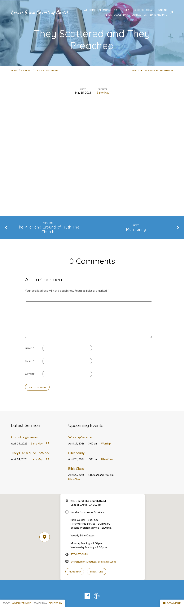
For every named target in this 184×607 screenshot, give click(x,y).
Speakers (151, 70)
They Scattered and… (46, 70)
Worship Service (80, 437)
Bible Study (76, 453)
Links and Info (159, 15)
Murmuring (136, 229)
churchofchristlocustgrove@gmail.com (93, 561)
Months (166, 70)
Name (29, 348)
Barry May (103, 92)
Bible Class (107, 459)
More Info (75, 571)
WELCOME (89, 10)
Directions (96, 571)
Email (29, 361)
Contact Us (139, 15)
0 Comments (172, 603)
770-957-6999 (79, 554)
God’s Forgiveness (24, 437)
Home (14, 70)
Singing (163, 10)
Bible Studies (121, 10)
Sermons (26, 70)
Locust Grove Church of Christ (39, 12)
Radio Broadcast (144, 10)
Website (30, 374)
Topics (137, 70)
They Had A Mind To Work (30, 453)
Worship (106, 443)
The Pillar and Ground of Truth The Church (48, 229)
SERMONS (104, 10)
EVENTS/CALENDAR (117, 15)
